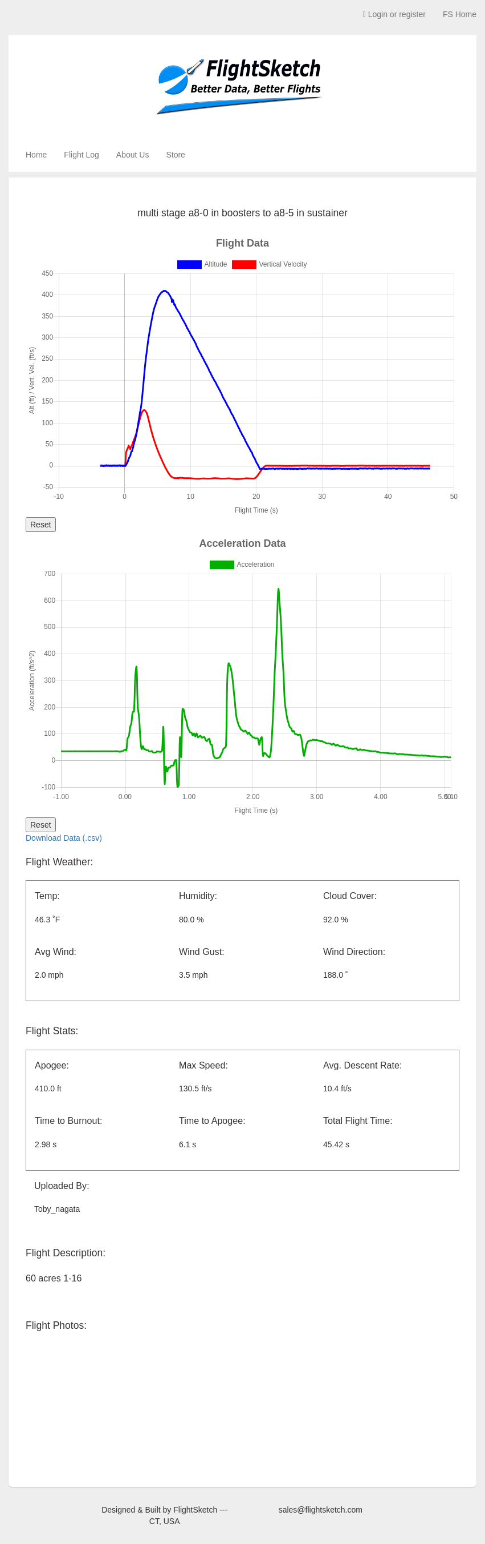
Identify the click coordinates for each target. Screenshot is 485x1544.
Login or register (394, 14)
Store (175, 154)
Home (36, 154)
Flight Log (81, 154)
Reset (40, 524)
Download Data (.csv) (64, 837)
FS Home (459, 14)
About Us (132, 154)
